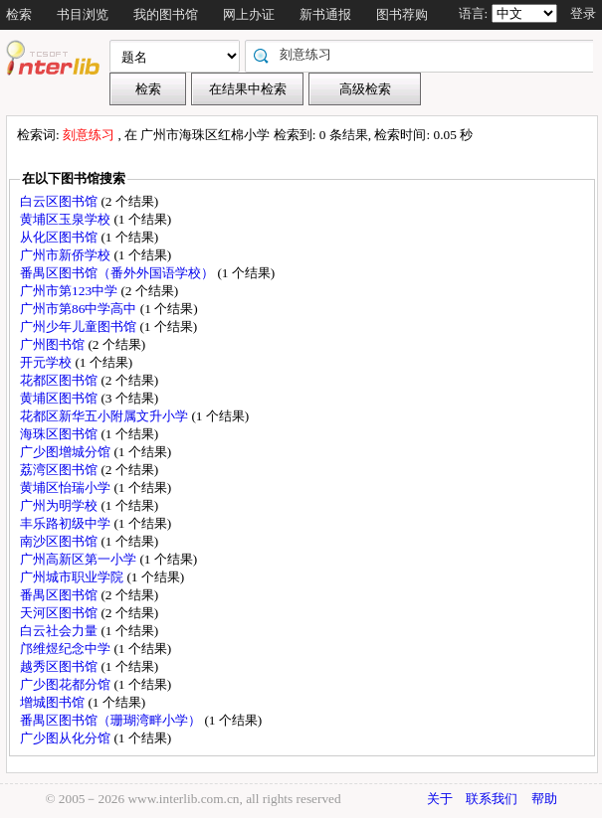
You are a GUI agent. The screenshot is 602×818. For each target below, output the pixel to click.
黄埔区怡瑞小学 (66, 487)
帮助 (544, 798)
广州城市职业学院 (73, 577)
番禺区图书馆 (60, 594)
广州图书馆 (54, 344)
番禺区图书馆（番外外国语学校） (118, 272)
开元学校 (47, 362)
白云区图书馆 (60, 201)
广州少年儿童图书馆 (79, 326)
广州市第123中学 (70, 290)
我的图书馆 (165, 14)
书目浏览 (82, 14)
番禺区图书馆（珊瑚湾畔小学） (112, 720)
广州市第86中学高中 (80, 308)
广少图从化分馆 (66, 738)
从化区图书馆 (60, 237)
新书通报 (325, 14)
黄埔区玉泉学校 (66, 219)
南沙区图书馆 (60, 541)
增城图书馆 (54, 702)
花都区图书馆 (60, 380)
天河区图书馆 (60, 612)
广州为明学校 (60, 505)
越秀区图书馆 (60, 666)
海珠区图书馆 (60, 433)
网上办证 (249, 14)
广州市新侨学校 (66, 254)
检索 (19, 14)
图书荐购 (402, 14)
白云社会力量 (60, 630)
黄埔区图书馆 (60, 398)
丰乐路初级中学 (66, 523)
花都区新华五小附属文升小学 (105, 416)
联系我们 (491, 798)
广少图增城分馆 (66, 451)
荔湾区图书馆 (60, 469)
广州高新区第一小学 (79, 559)
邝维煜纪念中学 (66, 648)
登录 (583, 13)
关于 (440, 798)
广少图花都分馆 (66, 684)
